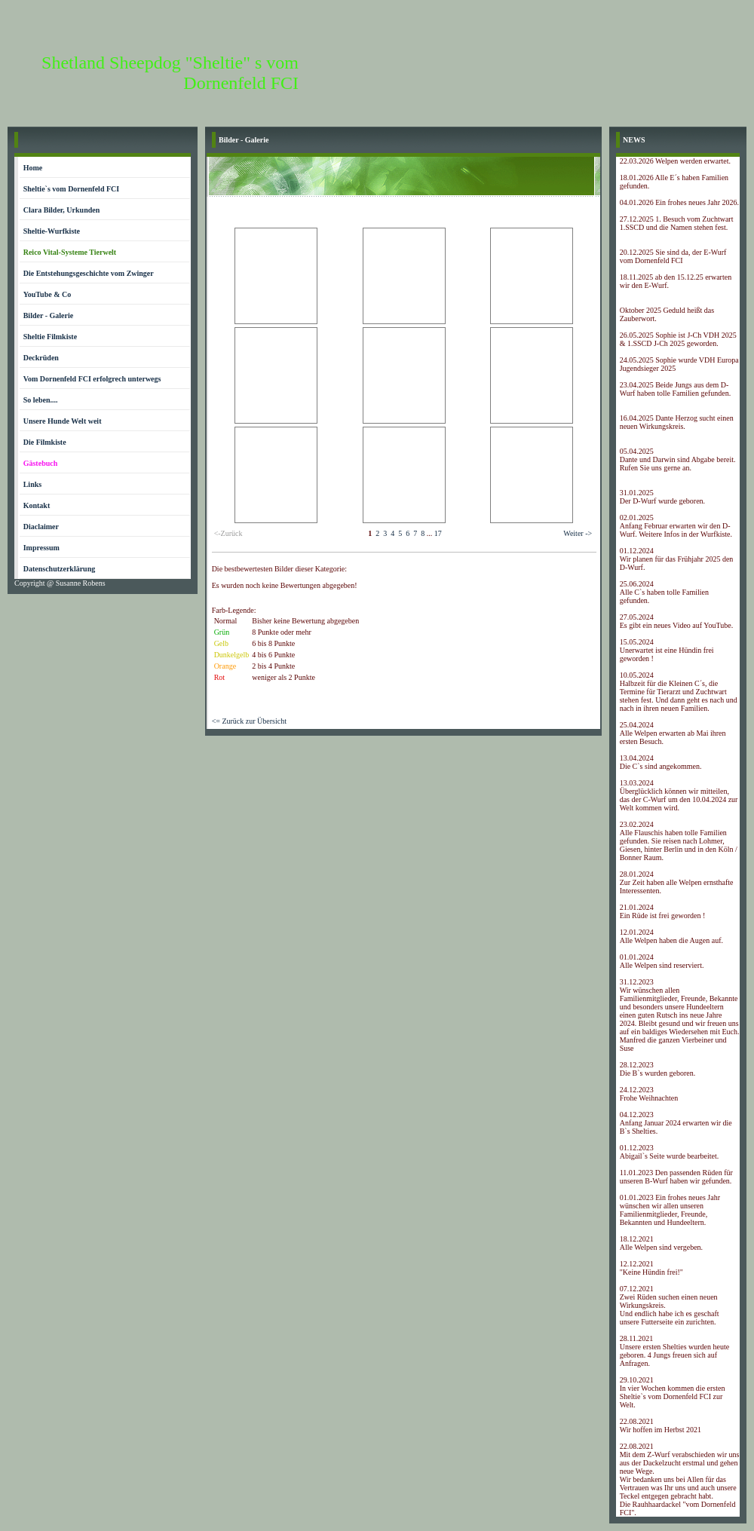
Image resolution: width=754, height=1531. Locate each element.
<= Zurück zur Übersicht (249, 721)
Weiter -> (577, 533)
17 (438, 533)
